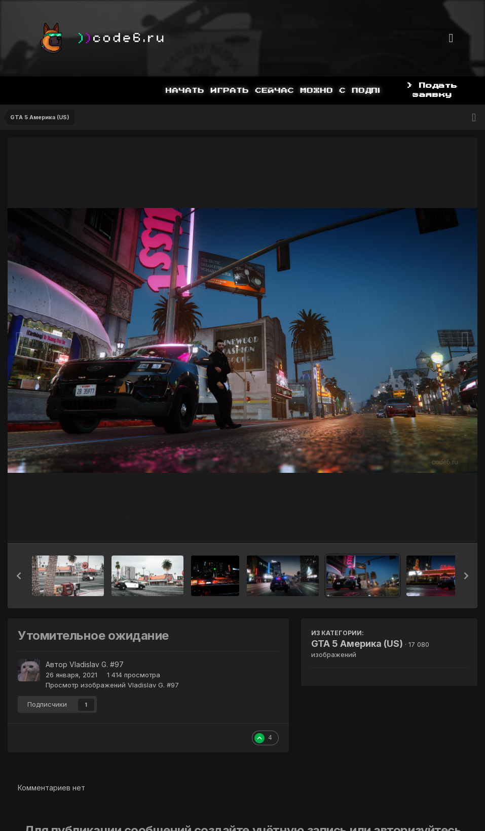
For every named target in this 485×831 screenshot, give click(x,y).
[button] (19, 576)
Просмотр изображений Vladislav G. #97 (112, 685)
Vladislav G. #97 (96, 664)
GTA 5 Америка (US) (357, 643)
